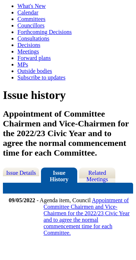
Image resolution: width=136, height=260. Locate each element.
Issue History (59, 176)
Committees (31, 19)
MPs (22, 64)
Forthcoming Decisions (44, 32)
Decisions (28, 45)
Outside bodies (34, 71)
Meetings (28, 51)
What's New (31, 6)
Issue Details (21, 173)
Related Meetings (97, 176)
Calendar (27, 12)
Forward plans (34, 58)
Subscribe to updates (41, 77)
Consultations (33, 38)
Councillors (31, 25)
